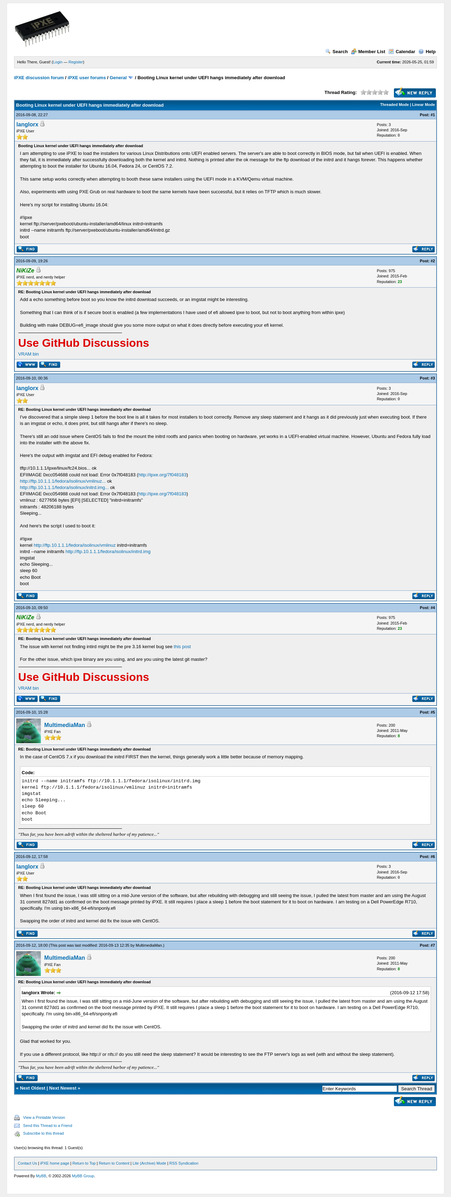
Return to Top (84, 1163)
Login (58, 62)
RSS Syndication (184, 1163)
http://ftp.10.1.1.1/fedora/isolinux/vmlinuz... (63, 481)
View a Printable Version (44, 1117)
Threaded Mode (394, 104)
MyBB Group (83, 1176)
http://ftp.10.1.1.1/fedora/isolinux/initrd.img (108, 551)
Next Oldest (32, 1088)
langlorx (27, 124)
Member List (368, 51)
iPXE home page (54, 1163)
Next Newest (62, 1088)
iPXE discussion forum (39, 77)
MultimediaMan (64, 725)
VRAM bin (28, 354)
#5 (433, 712)
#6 (433, 856)
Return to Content (114, 1163)
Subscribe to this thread (43, 1133)
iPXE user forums (87, 77)
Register (76, 62)
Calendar (401, 51)
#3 (433, 378)
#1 (433, 115)
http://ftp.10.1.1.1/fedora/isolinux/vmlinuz (75, 545)
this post (182, 646)
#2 (433, 261)
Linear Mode (423, 104)
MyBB (41, 1176)
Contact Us (27, 1163)
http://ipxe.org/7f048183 (162, 474)
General (118, 77)
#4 (433, 608)
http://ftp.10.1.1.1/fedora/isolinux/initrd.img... (64, 487)
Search (336, 51)
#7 (433, 945)
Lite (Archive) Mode (149, 1163)
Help (426, 51)
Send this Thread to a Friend (47, 1125)
